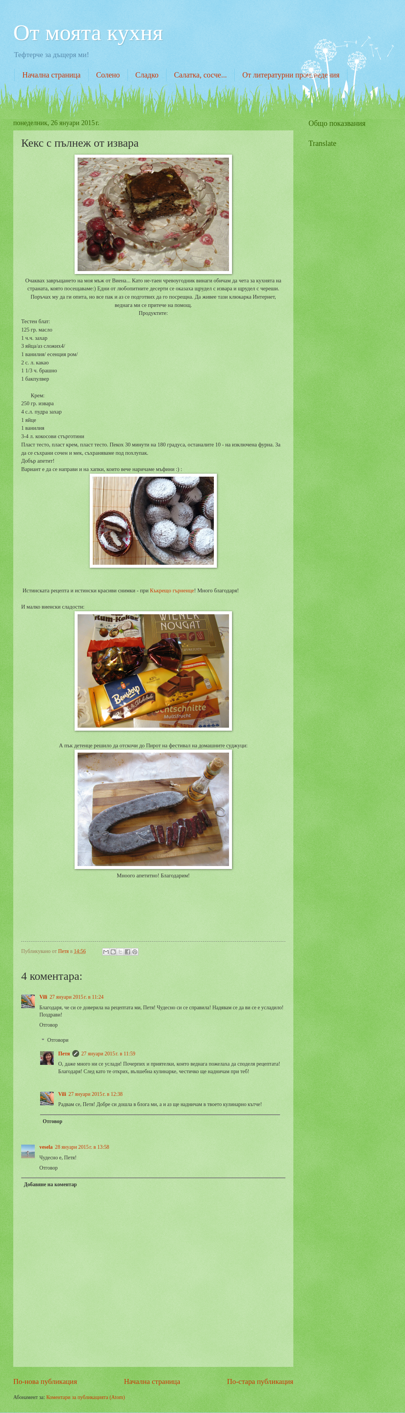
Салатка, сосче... (200, 75)
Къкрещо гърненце (172, 590)
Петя (64, 1054)
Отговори (58, 1040)
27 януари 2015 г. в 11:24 (77, 997)
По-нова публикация (45, 1381)
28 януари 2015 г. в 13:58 (82, 1147)
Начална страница (51, 75)
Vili (43, 997)
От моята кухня (88, 32)
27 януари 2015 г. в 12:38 (96, 1094)
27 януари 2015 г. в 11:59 (108, 1054)
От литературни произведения (291, 75)
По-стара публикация (260, 1381)
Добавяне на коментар (50, 1184)
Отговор (48, 1025)
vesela (46, 1147)
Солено (108, 75)
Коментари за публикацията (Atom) (85, 1397)
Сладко (147, 75)
